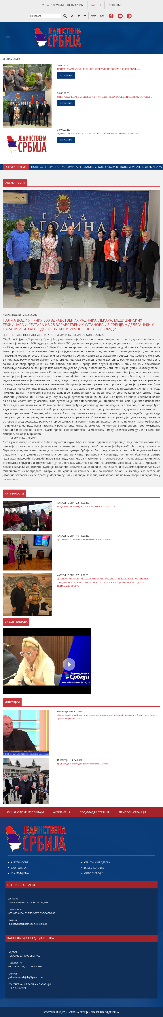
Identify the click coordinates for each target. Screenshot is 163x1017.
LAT (102, 15)
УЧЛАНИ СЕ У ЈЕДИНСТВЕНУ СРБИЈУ (62, 5)
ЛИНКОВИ (115, 5)
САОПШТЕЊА (18, 867)
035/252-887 (32, 913)
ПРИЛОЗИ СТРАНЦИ (132, 812)
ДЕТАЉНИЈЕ (66, 75)
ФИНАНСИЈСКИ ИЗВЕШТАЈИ (25, 812)
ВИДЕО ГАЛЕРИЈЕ (94, 867)
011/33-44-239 (33, 966)
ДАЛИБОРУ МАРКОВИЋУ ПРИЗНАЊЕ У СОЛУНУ (84, 539)
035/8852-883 (47, 913)
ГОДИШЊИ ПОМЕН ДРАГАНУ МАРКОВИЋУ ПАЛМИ (86, 506)
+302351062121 (17, 988)
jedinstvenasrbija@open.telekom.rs (27, 923)
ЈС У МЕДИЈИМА (20, 873)
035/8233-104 (16, 913)
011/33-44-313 (16, 966)
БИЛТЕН (96, 5)
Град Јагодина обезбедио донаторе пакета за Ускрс (82, 763)
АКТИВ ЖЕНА (61, 812)
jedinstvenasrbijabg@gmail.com (25, 977)
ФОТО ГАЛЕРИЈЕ (93, 873)
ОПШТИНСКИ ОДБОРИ (97, 862)
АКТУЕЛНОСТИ (19, 862)
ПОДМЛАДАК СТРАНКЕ (95, 812)
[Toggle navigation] (8, 37)
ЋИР (93, 15)
